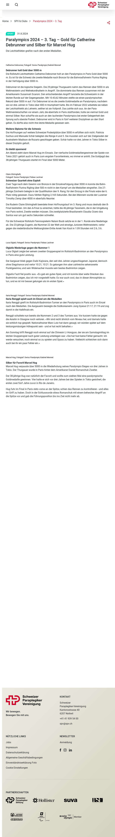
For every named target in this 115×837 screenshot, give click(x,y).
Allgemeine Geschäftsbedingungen (24, 757)
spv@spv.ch (66, 723)
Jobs (8, 742)
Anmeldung (66, 742)
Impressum (12, 747)
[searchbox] (16, 4)
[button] (60, 750)
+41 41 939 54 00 (69, 718)
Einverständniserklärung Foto (21, 762)
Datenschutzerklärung (17, 752)
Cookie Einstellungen (17, 767)
